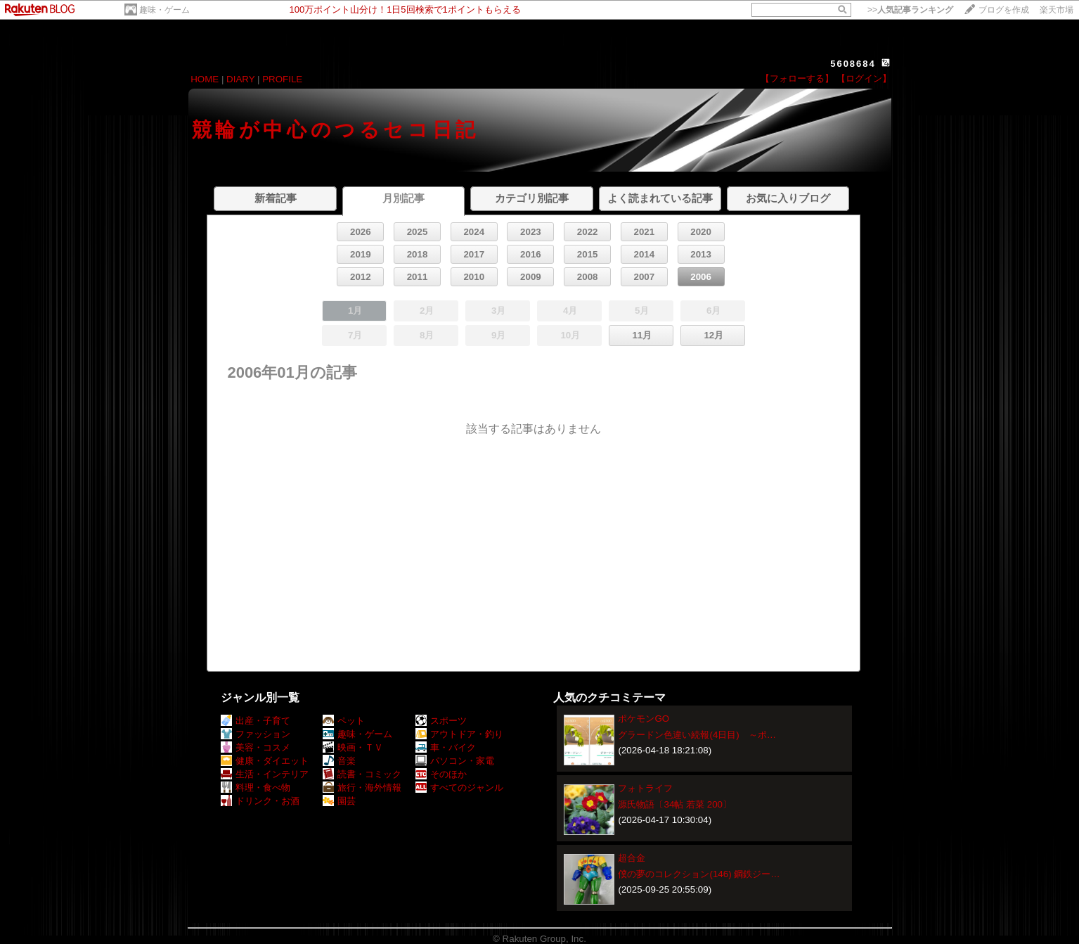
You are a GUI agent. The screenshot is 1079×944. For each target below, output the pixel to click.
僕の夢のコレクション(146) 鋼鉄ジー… (699, 874)
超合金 (631, 858)
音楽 (339, 760)
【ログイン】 (863, 78)
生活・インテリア (265, 774)
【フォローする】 (797, 78)
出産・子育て (255, 720)
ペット (344, 720)
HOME (204, 79)
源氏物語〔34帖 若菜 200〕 (674, 804)
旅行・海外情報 (362, 787)
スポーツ (441, 720)
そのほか (441, 774)
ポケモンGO (643, 718)
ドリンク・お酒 (260, 801)
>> (910, 10)
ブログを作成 (1003, 10)
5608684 (853, 63)
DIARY (240, 79)
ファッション (255, 734)
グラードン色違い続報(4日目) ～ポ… (697, 734)
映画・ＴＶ (353, 747)
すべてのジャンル (459, 787)
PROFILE (282, 79)
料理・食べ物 (255, 787)
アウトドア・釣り (459, 734)
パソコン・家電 (454, 760)
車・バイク (445, 747)
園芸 (339, 801)
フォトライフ (645, 788)
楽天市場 (1056, 10)
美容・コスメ (255, 747)
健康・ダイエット (265, 760)
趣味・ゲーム (164, 10)
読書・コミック (362, 774)
